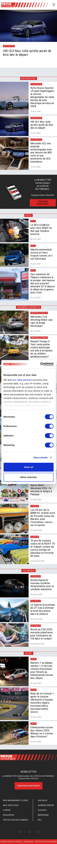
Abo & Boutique (11, 805)
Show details (41, 457)
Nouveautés (28, 78)
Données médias (46, 805)
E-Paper (6, 810)
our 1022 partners (22, 380)
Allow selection (28, 477)
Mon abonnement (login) (15, 800)
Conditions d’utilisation (11, 841)
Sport (28, 653)
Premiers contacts (28, 307)
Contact (42, 810)
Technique (29, 570)
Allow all (28, 467)
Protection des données (15, 820)
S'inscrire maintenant (28, 786)
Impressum (43, 815)
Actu (28, 215)
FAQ (39, 820)
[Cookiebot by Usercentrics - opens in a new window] (41, 364)
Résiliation (8, 815)
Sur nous (42, 800)
